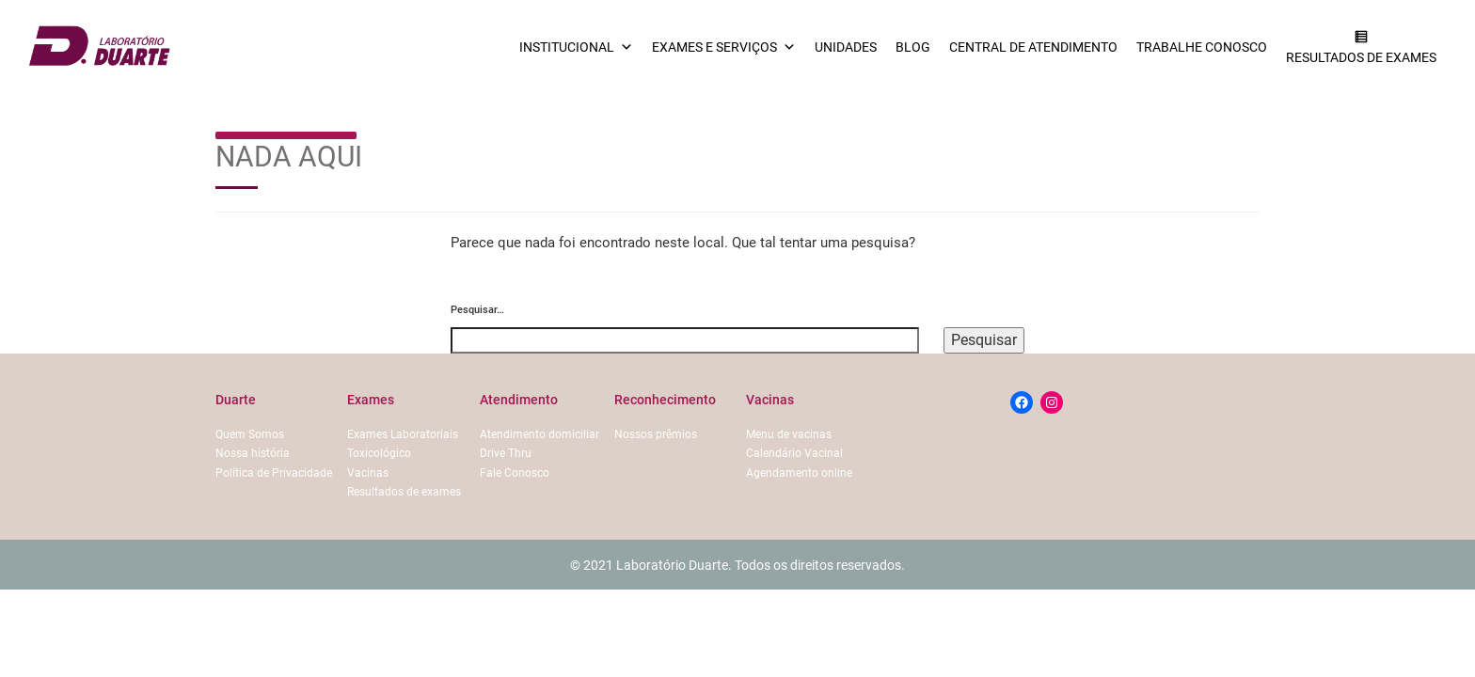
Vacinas (368, 473)
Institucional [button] (576, 47)
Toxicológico (379, 453)
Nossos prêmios (655, 434)
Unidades (846, 47)
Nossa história (252, 453)
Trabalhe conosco (1201, 47)
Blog (913, 47)
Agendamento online (799, 473)
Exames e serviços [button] (724, 47)
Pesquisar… (477, 310)
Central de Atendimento (1033, 47)
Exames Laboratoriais (402, 434)
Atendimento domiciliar (539, 434)
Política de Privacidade (273, 473)
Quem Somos (249, 434)
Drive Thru (505, 453)
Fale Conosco (514, 473)
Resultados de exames (404, 491)
